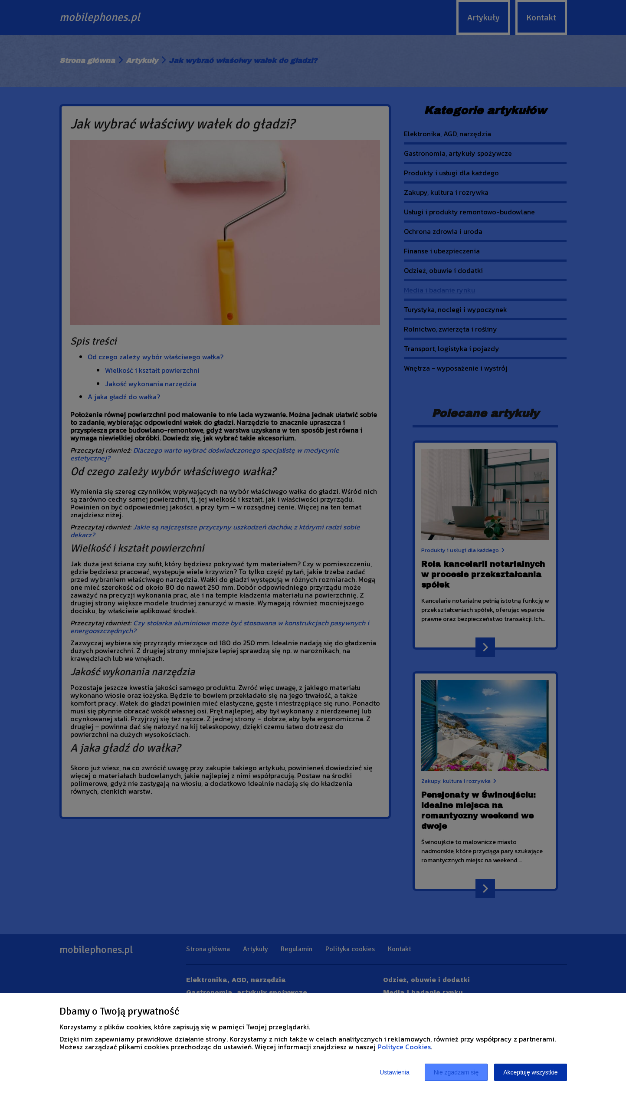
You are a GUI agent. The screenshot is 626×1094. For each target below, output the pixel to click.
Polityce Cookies (404, 1046)
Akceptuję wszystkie (530, 1072)
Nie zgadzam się (456, 1072)
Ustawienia (394, 1072)
